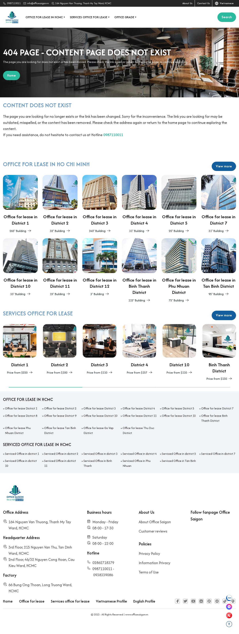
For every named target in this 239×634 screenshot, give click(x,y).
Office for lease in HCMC (46, 17)
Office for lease (32, 611)
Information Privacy (154, 573)
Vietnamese (224, 3)
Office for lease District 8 (21, 426)
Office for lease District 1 (21, 419)
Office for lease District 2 (60, 419)
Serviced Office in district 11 (60, 473)
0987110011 (14, 3)
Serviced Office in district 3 (100, 464)
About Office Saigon (155, 532)
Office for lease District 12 (179, 426)
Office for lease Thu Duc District (138, 440)
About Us (187, 3)
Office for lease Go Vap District (98, 440)
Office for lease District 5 (178, 419)
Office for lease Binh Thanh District (214, 428)
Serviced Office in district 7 (218, 464)
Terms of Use (149, 582)
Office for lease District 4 (139, 419)
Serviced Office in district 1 (22, 464)
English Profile (144, 611)
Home (8, 611)
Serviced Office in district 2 (61, 464)
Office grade (125, 17)
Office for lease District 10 (100, 426)
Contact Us (203, 3)
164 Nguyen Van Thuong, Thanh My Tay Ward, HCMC (83, 3)
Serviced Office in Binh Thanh (97, 473)
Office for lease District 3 (99, 419)
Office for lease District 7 (217, 419)
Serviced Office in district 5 (179, 464)
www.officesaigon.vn (136, 625)
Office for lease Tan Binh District (60, 440)
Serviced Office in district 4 (140, 464)
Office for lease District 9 (60, 426)
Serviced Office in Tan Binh (179, 471)
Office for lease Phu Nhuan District (18, 440)
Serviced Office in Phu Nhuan (137, 473)
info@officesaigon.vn (38, 3)
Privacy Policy (149, 564)
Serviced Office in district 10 (21, 473)
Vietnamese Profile (111, 611)
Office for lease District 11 (139, 426)
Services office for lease (90, 17)
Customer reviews (153, 541)
